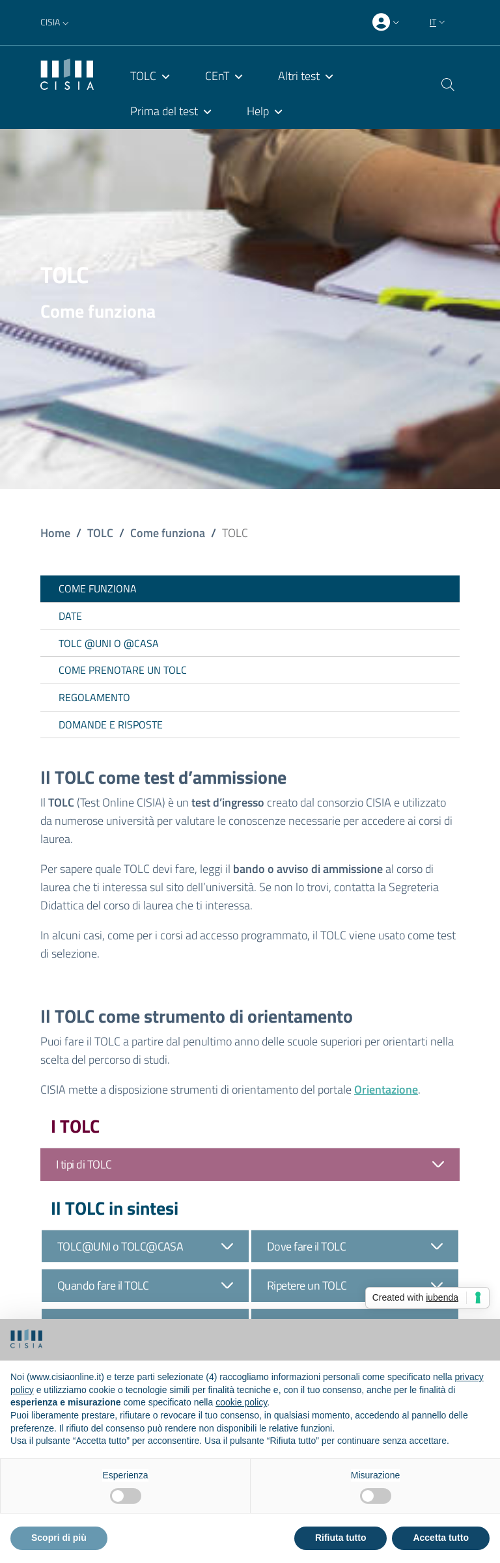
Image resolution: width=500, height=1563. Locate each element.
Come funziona (167, 533)
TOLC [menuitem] (143, 76)
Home (55, 533)
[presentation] (387, 23)
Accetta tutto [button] (441, 1537)
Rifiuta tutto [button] (341, 1537)
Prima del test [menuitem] (164, 111)
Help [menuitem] (258, 111)
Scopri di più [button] (59, 1537)
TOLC (100, 533)
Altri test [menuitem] (299, 76)
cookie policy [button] (241, 1402)
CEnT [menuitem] (217, 76)
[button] (56, 22)
